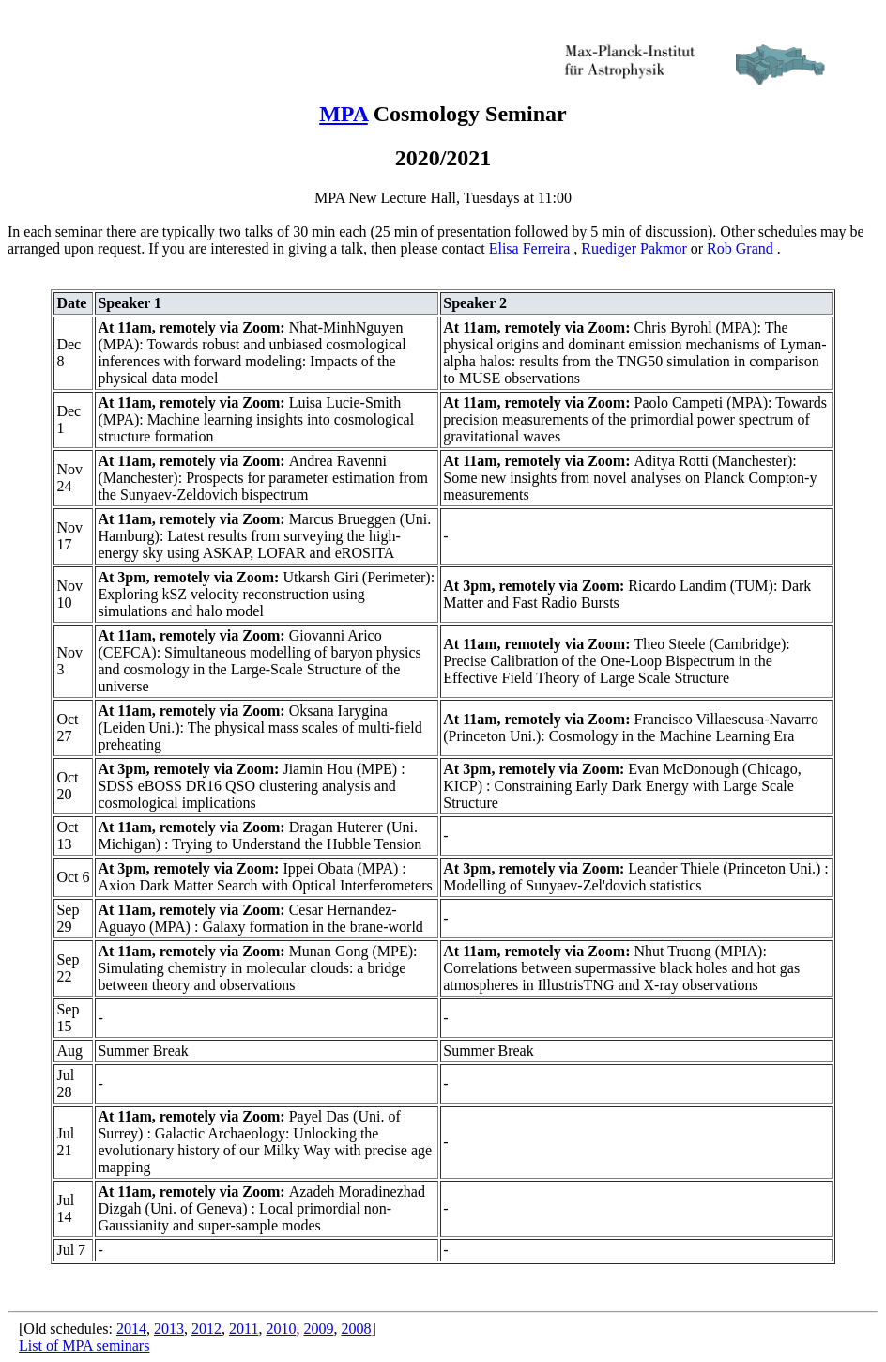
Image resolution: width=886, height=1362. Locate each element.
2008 (356, 1329)
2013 (169, 1329)
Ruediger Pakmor (635, 248)
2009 (318, 1329)
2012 (206, 1329)
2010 (281, 1329)
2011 (243, 1329)
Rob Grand (742, 248)
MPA (343, 113)
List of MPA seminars (84, 1346)
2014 (131, 1329)
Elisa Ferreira (531, 248)
